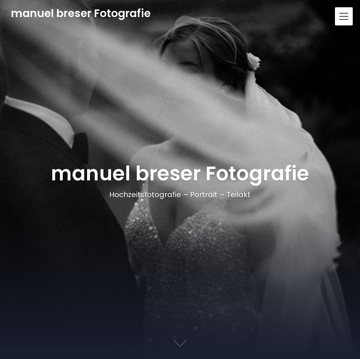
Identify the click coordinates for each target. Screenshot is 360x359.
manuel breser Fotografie (81, 13)
